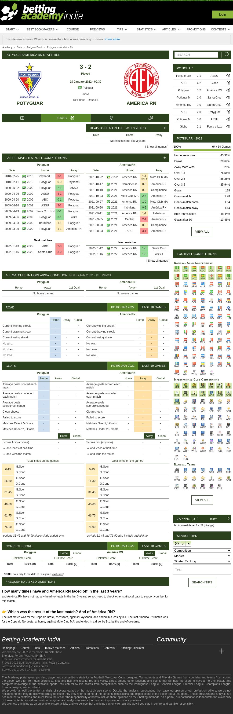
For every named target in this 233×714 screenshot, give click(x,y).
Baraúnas (45, 223)
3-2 (199, 90)
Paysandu (45, 176)
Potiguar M (183, 97)
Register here (53, 652)
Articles (171, 30)
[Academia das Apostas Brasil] (178, 651)
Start (12, 30)
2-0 (60, 246)
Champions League (218, 684)
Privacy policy (39, 666)
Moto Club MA (159, 177)
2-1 (60, 188)
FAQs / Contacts (58, 662)
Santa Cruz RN (45, 211)
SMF (42, 655)
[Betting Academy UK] (213, 651)
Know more (112, 39)
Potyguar (30, 103)
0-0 (60, 182)
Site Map (7, 655)
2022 (86, 93)
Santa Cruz (45, 252)
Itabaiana (129, 207)
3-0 (60, 252)
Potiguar (85, 87)
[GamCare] (30, 710)
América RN (141, 103)
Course (73, 29)
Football (99, 677)
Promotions (196, 29)
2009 (30, 188)
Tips (122, 30)
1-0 (144, 201)
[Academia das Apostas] (169, 651)
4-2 (199, 83)
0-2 (144, 207)
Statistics (147, 30)
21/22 (114, 177)
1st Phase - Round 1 (85, 100)
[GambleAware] (14, 710)
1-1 (60, 223)
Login (222, 14)
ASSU (74, 188)
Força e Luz (183, 75)
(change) (209, 525)
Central (129, 219)
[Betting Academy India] (161, 651)
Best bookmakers (42, 30)
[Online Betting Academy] (187, 651)
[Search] (226, 55)
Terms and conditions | (16, 666)
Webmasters (44, 659)
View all (202, 231)
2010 (30, 176)
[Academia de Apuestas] (196, 651)
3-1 (60, 176)
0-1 (60, 199)
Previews (97, 29)
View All (202, 500)
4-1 (60, 193)
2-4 (144, 196)
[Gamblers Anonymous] (42, 710)
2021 (114, 184)
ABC (45, 199)
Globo (214, 83)
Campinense (129, 184)
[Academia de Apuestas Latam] (204, 651)
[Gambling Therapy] (36, 710)
